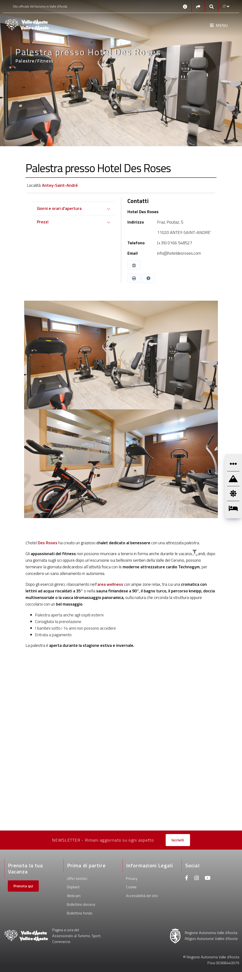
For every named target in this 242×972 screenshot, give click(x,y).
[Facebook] (186, 878)
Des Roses (47, 543)
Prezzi (42, 222)
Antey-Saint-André (60, 185)
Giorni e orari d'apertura (59, 208)
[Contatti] (185, 6)
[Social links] (198, 6)
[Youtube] (207, 878)
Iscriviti (178, 840)
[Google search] (211, 6)
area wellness (110, 584)
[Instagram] (196, 878)
